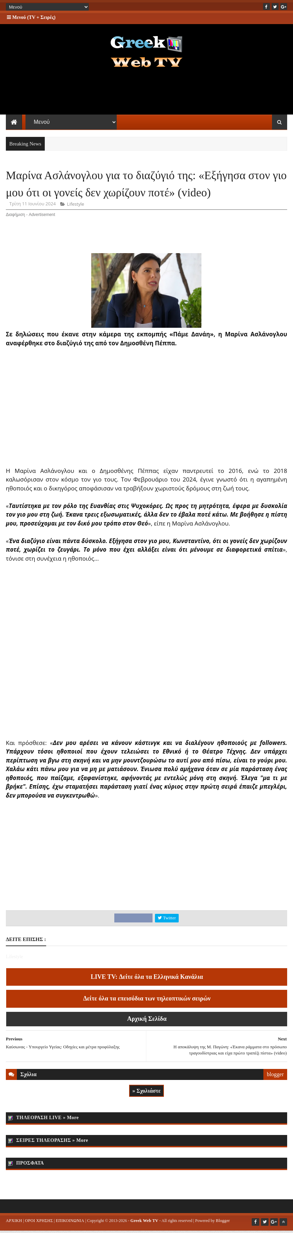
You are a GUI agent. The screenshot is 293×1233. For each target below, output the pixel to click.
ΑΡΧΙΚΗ (14, 1223)
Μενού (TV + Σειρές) (31, 17)
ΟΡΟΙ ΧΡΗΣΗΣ (39, 1223)
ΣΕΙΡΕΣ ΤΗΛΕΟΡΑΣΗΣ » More (52, 1142)
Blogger (223, 1223)
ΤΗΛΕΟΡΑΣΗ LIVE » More (47, 1120)
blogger (275, 1077)
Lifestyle (75, 207)
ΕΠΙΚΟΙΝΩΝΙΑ (70, 1223)
